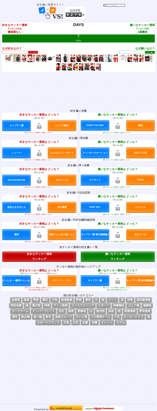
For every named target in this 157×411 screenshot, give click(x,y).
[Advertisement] (105, 13)
